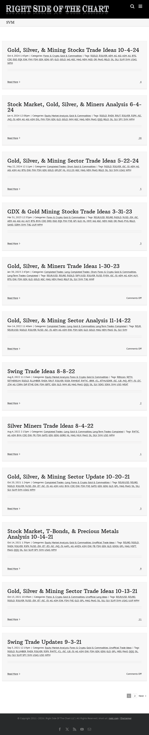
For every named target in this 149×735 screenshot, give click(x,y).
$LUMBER (35, 380)
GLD (56, 59)
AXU (61, 486)
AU (129, 55)
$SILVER (103, 55)
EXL (38, 119)
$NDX (111, 115)
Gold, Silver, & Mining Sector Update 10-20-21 (68, 476)
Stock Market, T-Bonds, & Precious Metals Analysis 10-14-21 (63, 534)
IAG (68, 59)
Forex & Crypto (51, 55)
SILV (95, 435)
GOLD (63, 59)
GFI (51, 59)
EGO (15, 59)
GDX (41, 59)
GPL (116, 486)
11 (140, 619)
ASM (124, 55)
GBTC (48, 384)
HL (64, 170)
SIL (112, 59)
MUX (78, 435)
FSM (35, 59)
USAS (133, 59)
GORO (63, 435)
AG (115, 55)
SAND (10, 224)
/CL (97, 380)
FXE (70, 220)
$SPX (133, 115)
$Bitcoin (121, 377)
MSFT (133, 546)
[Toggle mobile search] (132, 6)
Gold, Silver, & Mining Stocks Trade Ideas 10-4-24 (73, 50)
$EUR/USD (99, 217)
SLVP (122, 59)
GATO (44, 435)
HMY (89, 220)
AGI (119, 55)
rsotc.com (114, 718)
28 (140, 138)
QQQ (99, 119)
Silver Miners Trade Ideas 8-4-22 (50, 426)
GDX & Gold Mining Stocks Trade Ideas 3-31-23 (69, 211)
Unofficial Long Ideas (96, 596)
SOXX (107, 384)
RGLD (107, 59)
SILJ (117, 59)
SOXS (101, 384)
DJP (25, 384)
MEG (119, 651)
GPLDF (58, 170)
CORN (19, 384)
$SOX (67, 380)
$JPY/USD (80, 275)
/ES (48, 546)
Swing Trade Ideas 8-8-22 (41, 371)
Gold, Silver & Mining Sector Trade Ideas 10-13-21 (72, 591)
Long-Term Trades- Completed (22, 275)
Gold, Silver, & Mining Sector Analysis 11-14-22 (69, 320)
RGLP (66, 279)
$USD (125, 217)
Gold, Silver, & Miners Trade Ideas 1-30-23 (63, 266)
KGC (73, 59)
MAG (78, 59)
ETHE (30, 384)
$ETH (129, 377)
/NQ (9, 119)
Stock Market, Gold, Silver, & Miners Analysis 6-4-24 (74, 107)
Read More (12, 81)
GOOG (115, 546)
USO (119, 384)
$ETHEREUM (14, 380)
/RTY (130, 380)
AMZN (78, 546)
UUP (34, 224)
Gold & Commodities (71, 55)
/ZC (139, 380)
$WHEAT (75, 380)
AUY (27, 220)
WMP (91, 279)
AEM (110, 55)
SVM (127, 59)
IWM (71, 119)
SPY (120, 119)
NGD (90, 59)
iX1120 (70, 170)
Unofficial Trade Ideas (103, 542)
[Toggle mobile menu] (141, 6)
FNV (30, 59)
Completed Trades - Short (60, 166)
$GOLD (94, 55)
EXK (25, 59)
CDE (9, 59)
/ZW (9, 384)
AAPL (67, 546)
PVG (126, 220)
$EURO (109, 217)
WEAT (125, 384)
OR (95, 59)
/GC (139, 115)
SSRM (17, 224)
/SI (14, 119)
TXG (29, 224)
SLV (116, 119)
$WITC (53, 651)
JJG (69, 384)
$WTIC (84, 380)
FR (34, 435)
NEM (84, 59)
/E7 (38, 486)
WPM (10, 63)
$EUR (138, 326)
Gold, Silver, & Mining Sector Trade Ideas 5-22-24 (73, 160)
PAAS (100, 59)
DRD (49, 220)
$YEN (106, 275)
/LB (119, 380)
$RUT (118, 115)
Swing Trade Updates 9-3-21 (44, 642)
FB (94, 546)
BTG (134, 55)
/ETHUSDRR (106, 380)
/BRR (91, 380)
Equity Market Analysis (56, 115)
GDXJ (46, 59)
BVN (38, 220)
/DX (131, 217)
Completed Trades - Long (57, 271)
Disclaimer (126, 718)
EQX (20, 59)
